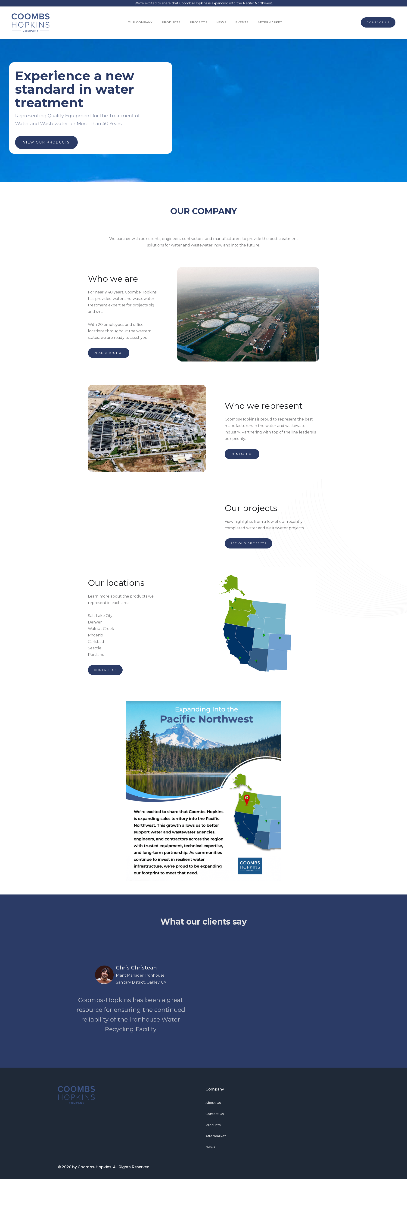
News (210, 1147)
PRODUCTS (171, 22)
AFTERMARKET (270, 22)
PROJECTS (198, 22)
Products (213, 1125)
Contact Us (214, 1114)
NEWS (221, 22)
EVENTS (242, 22)
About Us (213, 1103)
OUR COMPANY (140, 22)
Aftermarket (215, 1136)
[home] (31, 22)
